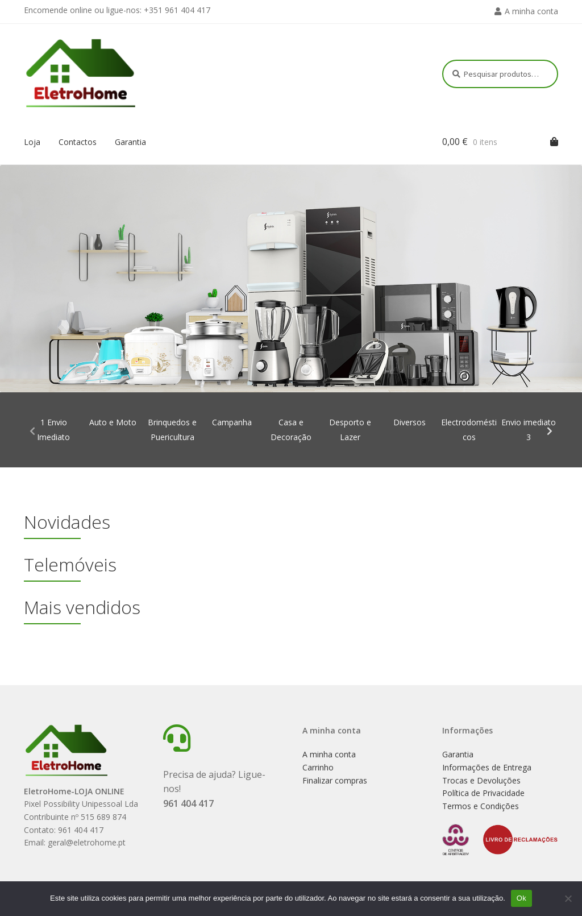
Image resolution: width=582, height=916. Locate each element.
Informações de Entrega (486, 767)
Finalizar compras (334, 780)
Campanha (232, 422)
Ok (521, 898)
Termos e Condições (480, 806)
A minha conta (531, 11)
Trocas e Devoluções (481, 780)
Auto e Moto (112, 422)
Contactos (78, 141)
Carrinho (318, 767)
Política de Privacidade (483, 792)
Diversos (409, 422)
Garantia (130, 141)
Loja (32, 141)
